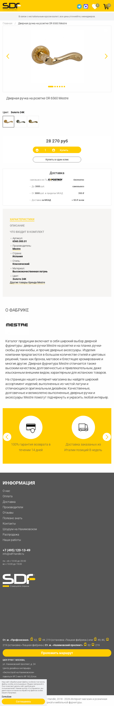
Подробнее (6, 696)
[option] (57, 56)
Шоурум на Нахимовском (20, 529)
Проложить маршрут (57, 653)
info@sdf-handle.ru (13, 553)
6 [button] (64, 86)
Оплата (8, 496)
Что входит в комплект (27, 232)
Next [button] (106, 436)
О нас (6, 491)
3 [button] (57, 86)
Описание (17, 225)
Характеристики (22, 219)
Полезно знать (12, 518)
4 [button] (59, 86)
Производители (13, 507)
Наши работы (12, 540)
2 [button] (55, 86)
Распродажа (11, 534)
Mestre (17, 248)
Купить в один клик (57, 159)
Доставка (9, 502)
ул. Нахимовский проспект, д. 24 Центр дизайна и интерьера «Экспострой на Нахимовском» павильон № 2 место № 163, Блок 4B (21, 670)
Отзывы (8, 512)
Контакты (9, 523)
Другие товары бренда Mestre (27, 282)
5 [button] (62, 86)
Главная (7, 23)
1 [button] (50, 86)
